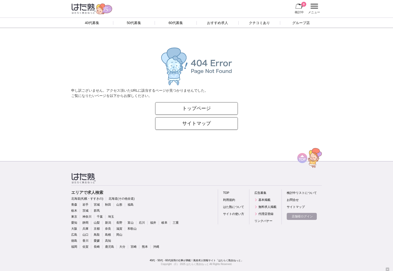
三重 (176, 222)
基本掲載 (264, 200)
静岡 (85, 222)
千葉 (100, 216)
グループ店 (301, 23)
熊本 (145, 246)
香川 (85, 240)
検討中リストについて (302, 193)
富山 (131, 222)
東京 (74, 216)
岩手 (85, 204)
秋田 (108, 204)
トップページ (196, 108)
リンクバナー (263, 221)
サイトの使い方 (233, 214)
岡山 (119, 234)
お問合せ (293, 200)
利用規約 (229, 200)
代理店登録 (265, 214)
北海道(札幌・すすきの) (87, 198)
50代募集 (134, 23)
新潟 (108, 222)
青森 (74, 204)
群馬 (97, 210)
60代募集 (175, 23)
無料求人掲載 (267, 207)
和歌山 (132, 228)
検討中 (300, 8)
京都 (97, 228)
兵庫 (85, 228)
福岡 (74, 246)
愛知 (74, 222)
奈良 (108, 228)
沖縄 (156, 246)
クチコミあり (259, 23)
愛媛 (97, 240)
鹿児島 (109, 246)
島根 (108, 234)
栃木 (74, 210)
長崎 (97, 246)
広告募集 (260, 193)
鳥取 (97, 234)
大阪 (74, 228)
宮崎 (134, 246)
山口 (85, 234)
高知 (108, 240)
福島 (131, 204)
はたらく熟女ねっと (197, 264)
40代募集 (92, 23)
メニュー (313, 9)
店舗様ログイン (302, 216)
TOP (226, 193)
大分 (122, 246)
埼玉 (111, 216)
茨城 (85, 210)
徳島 (74, 240)
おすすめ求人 (217, 23)
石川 (142, 222)
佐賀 (85, 246)
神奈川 (86, 216)
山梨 (97, 222)
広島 (74, 234)
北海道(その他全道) (122, 198)
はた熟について (233, 207)
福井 (153, 222)
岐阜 (164, 222)
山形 (119, 204)
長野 (119, 222)
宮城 (97, 204)
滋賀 (119, 228)
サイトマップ (196, 123)
